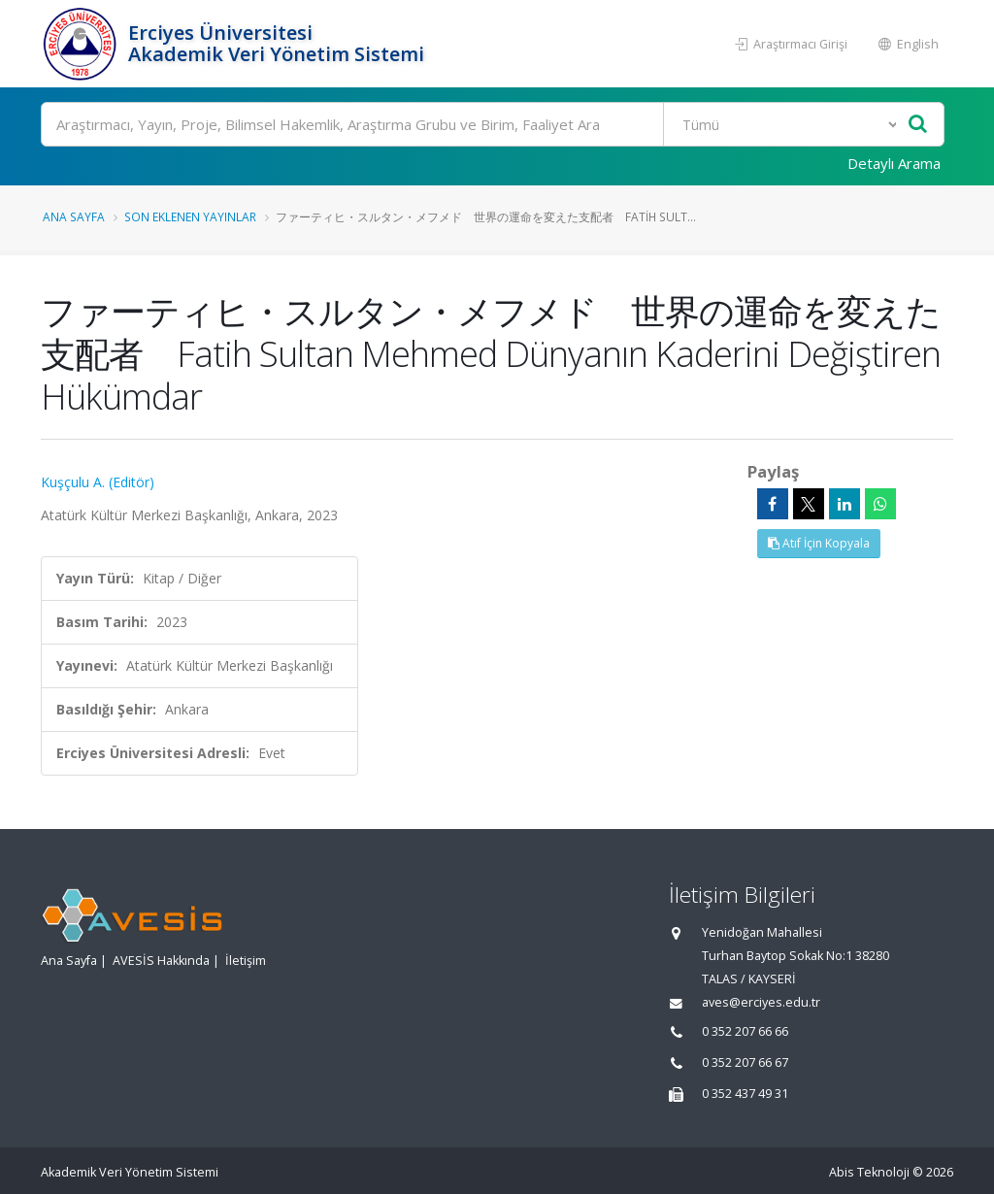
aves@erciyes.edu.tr (761, 1002)
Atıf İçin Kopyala (819, 543)
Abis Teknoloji (869, 1172)
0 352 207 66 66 (745, 1031)
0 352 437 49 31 (745, 1093)
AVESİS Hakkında (161, 960)
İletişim (245, 960)
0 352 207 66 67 (745, 1062)
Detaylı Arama (894, 163)
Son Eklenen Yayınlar (190, 216)
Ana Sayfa (74, 216)
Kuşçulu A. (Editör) (97, 482)
